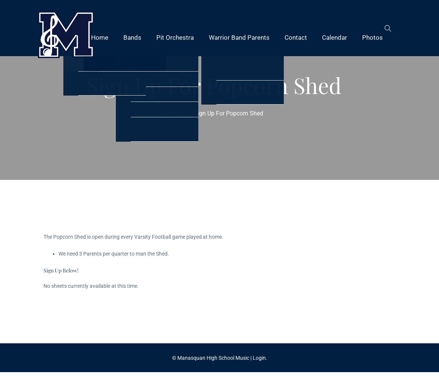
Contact (296, 37)
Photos (372, 37)
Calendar (334, 37)
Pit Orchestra (175, 37)
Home (99, 37)
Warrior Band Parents (239, 37)
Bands (132, 37)
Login (259, 358)
